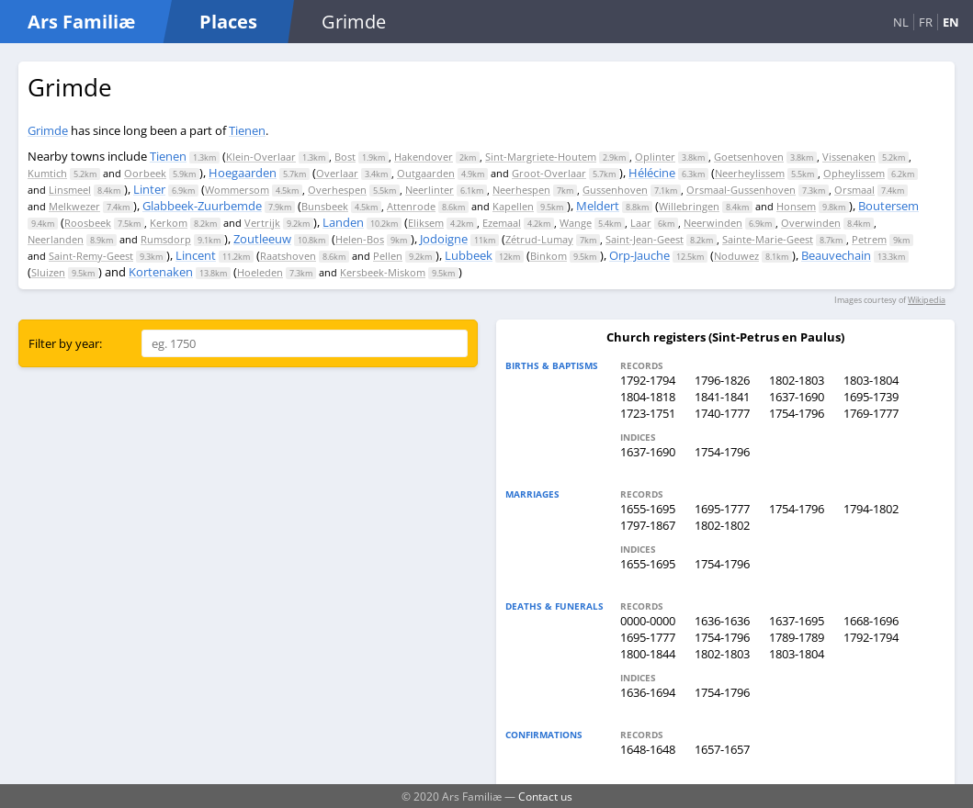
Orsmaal (854, 189)
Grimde (48, 130)
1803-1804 (871, 380)
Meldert (597, 205)
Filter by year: (65, 343)
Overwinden (811, 223)
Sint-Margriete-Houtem (540, 156)
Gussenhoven (615, 189)
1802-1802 (722, 525)
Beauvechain (836, 255)
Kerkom (168, 223)
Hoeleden (260, 272)
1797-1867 (647, 525)
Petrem (869, 239)
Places (228, 21)
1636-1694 (647, 692)
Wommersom (237, 189)
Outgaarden (426, 173)
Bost (345, 156)
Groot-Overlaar (549, 173)
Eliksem (426, 223)
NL (901, 22)
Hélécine (651, 172)
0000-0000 (647, 620)
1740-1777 (722, 413)
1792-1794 (647, 380)
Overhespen (337, 189)
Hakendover (423, 156)
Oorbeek (145, 173)
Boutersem (888, 205)
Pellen (387, 256)
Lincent (195, 255)
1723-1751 (647, 413)
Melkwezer (74, 206)
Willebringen (689, 206)
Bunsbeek (324, 206)
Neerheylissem (750, 173)
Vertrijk (262, 223)
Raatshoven (288, 256)
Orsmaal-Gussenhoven (741, 189)
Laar (640, 223)
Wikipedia (926, 300)
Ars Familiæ (81, 21)
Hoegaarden (243, 172)
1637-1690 (796, 396)
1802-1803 (796, 380)
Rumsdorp (166, 239)
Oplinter (655, 156)
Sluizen (48, 272)
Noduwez (736, 256)
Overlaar (337, 173)
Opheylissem (854, 173)
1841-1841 (722, 396)
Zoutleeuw (262, 238)
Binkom (548, 256)
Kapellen (513, 206)
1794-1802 (871, 508)
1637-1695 (796, 620)
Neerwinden (713, 223)
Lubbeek (468, 255)
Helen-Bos (359, 239)
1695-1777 (722, 508)
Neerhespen (521, 189)
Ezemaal (501, 223)
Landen (343, 222)
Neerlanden (56, 239)
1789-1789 (796, 637)
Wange (576, 223)
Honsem (796, 206)
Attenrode (411, 206)
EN (951, 22)
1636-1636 (722, 620)
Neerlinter (429, 189)
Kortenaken (161, 272)
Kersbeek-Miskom (382, 272)
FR (926, 22)
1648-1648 (647, 749)
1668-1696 (871, 620)
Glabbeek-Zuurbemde (202, 205)
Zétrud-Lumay (539, 239)
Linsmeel (70, 189)
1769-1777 (871, 413)
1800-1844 (647, 653)
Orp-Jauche (639, 255)
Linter (149, 189)
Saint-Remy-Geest (91, 256)
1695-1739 (871, 396)
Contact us (545, 796)
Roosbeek (87, 223)
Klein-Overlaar (261, 156)
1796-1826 (722, 380)
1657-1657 (722, 749)
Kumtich (47, 173)
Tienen (247, 130)
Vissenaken (849, 156)
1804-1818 (647, 396)
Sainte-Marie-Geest (767, 239)
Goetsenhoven (749, 156)
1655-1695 (647, 508)
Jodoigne (444, 238)
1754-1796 (796, 413)
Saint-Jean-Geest (644, 239)
